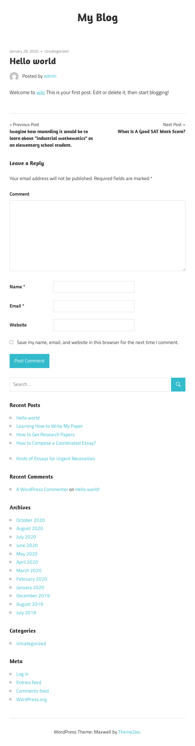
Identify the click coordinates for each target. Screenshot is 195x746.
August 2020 (29, 528)
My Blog (97, 17)
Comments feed (32, 691)
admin (50, 76)
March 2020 (28, 570)
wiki (40, 92)
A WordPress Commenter (42, 489)
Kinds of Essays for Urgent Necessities (55, 458)
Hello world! (87, 489)
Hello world (28, 417)
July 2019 (26, 612)
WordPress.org (31, 699)
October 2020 (30, 520)
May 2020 (27, 553)
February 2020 (31, 579)
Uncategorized (56, 51)
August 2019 (29, 604)
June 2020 (27, 545)
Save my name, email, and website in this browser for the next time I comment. (98, 342)
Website (18, 324)
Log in (22, 674)
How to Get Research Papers (45, 434)
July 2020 (26, 536)
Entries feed (28, 682)
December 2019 (33, 595)
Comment (19, 194)
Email (17, 306)
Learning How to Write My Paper (49, 426)
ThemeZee (129, 732)
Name (17, 286)
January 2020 (30, 587)
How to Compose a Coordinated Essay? (56, 443)
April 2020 (27, 562)
